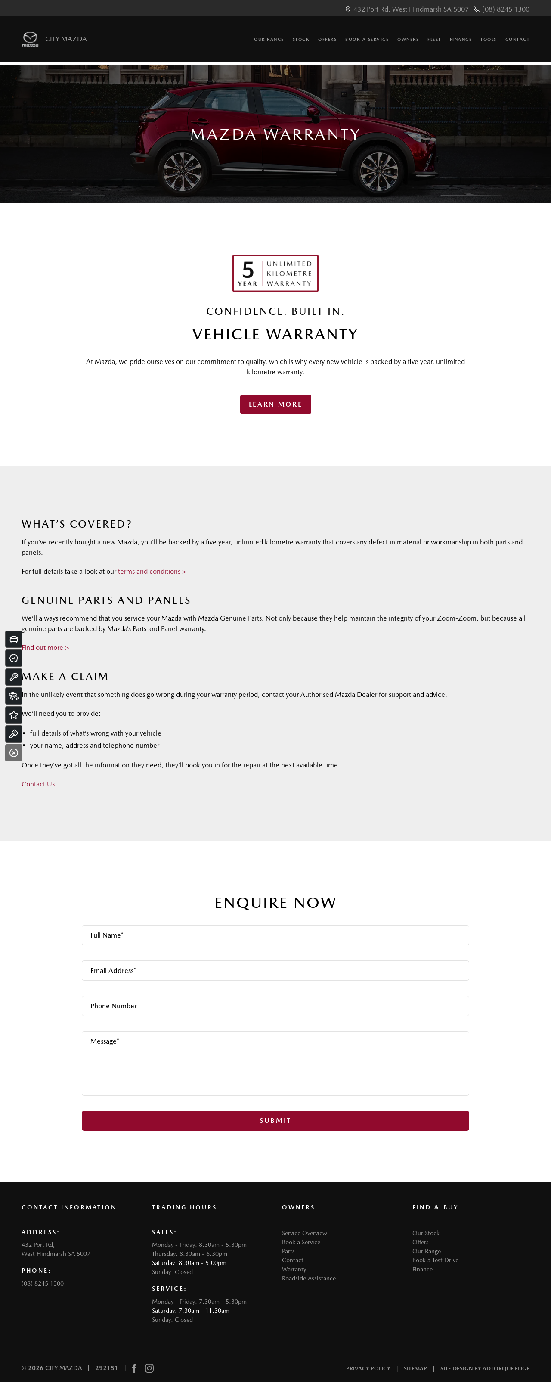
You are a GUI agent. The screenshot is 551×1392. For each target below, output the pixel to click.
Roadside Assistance (309, 1278)
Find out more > (45, 647)
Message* (104, 1041)
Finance (461, 42)
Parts (288, 1251)
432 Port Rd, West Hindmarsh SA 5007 (411, 9)
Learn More (276, 404)
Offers (327, 42)
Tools (488, 42)
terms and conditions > (152, 571)
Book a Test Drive (435, 1260)
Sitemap (415, 1368)
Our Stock (426, 1233)
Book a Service (367, 42)
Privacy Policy (368, 1368)
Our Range (269, 42)
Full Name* (107, 935)
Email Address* (113, 970)
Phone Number (113, 1006)
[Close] (13, 752)
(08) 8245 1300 (505, 9)
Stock (301, 42)
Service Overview (304, 1233)
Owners (408, 42)
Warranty (294, 1269)
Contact (517, 42)
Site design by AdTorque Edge (484, 1368)
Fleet (434, 42)
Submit (275, 1120)
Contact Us (38, 784)
